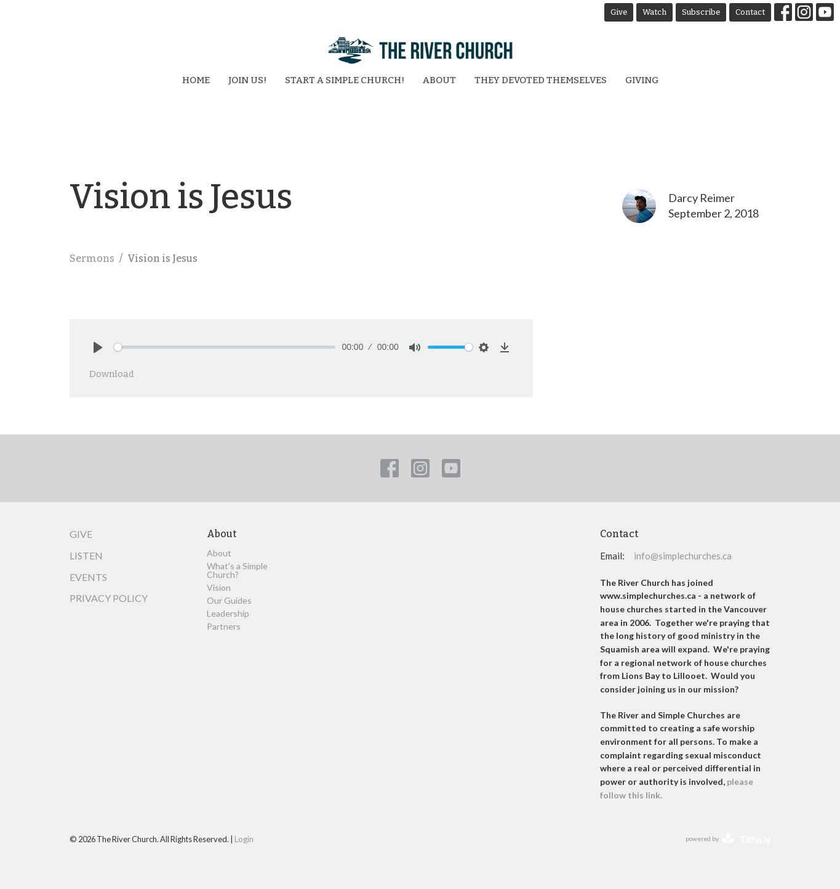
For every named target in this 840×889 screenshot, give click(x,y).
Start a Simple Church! (344, 80)
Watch (654, 12)
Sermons (92, 258)
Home (196, 80)
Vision (219, 587)
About (439, 80)
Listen (86, 555)
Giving (641, 80)
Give (618, 12)
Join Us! (247, 80)
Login (244, 839)
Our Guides (229, 600)
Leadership (228, 613)
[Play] (98, 347)
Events (88, 577)
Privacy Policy (109, 598)
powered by (728, 839)
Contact (750, 12)
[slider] (225, 347)
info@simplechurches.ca (683, 555)
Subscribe (701, 12)
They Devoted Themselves (540, 80)
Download (111, 374)
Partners (224, 626)
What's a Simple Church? (237, 570)
